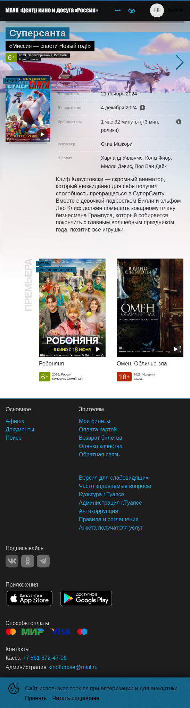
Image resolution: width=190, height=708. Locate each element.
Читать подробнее (76, 698)
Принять (36, 698)
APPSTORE (29, 598)
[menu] (113, 10)
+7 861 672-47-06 (45, 658)
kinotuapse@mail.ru (73, 667)
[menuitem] (117, 10)
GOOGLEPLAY (86, 598)
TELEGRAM (43, 561)
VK (12, 561)
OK (27, 561)
